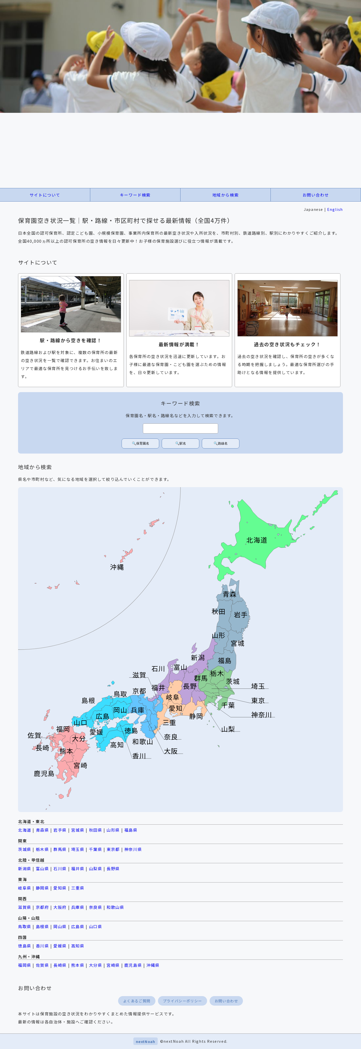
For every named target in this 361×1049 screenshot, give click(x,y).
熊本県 (77, 965)
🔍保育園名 (140, 443)
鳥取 (120, 694)
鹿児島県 (133, 965)
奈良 (171, 737)
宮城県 (77, 830)
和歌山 (142, 741)
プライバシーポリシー (182, 1000)
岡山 (120, 710)
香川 (139, 755)
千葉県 (95, 849)
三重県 (77, 888)
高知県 (77, 946)
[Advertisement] (180, 150)
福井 (158, 687)
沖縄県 (153, 965)
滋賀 (139, 675)
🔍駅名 (180, 443)
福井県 (77, 868)
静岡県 (42, 888)
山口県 (95, 926)
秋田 (219, 611)
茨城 (233, 681)
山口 (80, 722)
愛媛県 (60, 946)
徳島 (131, 730)
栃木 (217, 673)
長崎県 (60, 965)
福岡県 (24, 965)
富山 (180, 667)
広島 (103, 716)
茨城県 (24, 849)
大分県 (95, 965)
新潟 (198, 657)
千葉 (228, 705)
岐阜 (173, 697)
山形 (219, 635)
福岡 (63, 729)
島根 (88, 700)
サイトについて (45, 195)
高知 (117, 744)
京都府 (42, 907)
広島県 (77, 926)
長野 (190, 686)
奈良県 (95, 907)
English (335, 209)
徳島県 (24, 946)
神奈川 (261, 714)
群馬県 (60, 849)
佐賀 (35, 735)
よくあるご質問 (136, 1000)
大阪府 (60, 907)
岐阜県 (24, 888)
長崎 (43, 748)
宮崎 (80, 765)
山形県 (113, 830)
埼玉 (258, 686)
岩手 (241, 614)
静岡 (196, 716)
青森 (230, 594)
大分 (79, 738)
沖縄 (117, 567)
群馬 (201, 678)
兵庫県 (77, 907)
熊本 (66, 751)
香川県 (42, 946)
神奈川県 (133, 849)
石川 (158, 668)
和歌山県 (115, 907)
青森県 (42, 830)
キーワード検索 (135, 195)
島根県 (42, 926)
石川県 (60, 868)
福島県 (131, 830)
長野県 (113, 868)
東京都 (113, 849)
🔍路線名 (221, 443)
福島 (225, 660)
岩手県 (60, 830)
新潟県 (24, 868)
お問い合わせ (316, 195)
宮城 (238, 643)
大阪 (171, 751)
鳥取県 (24, 926)
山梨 (228, 729)
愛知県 (60, 888)
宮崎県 (113, 965)
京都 (139, 690)
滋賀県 (24, 907)
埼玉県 (77, 849)
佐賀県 (42, 965)
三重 (169, 722)
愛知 (176, 708)
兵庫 (138, 710)
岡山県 (60, 926)
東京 (258, 700)
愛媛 (96, 732)
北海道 (256, 540)
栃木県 (42, 849)
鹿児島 (44, 773)
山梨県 (95, 868)
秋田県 (95, 830)
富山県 (42, 868)
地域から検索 (225, 195)
